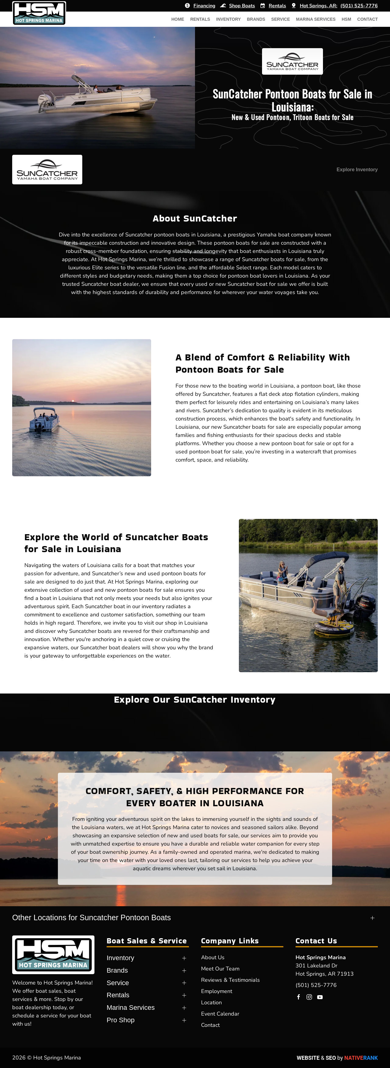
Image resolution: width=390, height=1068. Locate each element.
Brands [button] (256, 19)
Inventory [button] (228, 19)
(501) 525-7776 (316, 985)
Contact (367, 19)
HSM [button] (346, 19)
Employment (216, 991)
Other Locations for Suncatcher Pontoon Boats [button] (91, 917)
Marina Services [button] (316, 19)
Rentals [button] (200, 19)
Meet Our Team (220, 968)
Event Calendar (220, 1013)
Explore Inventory (357, 169)
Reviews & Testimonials (230, 980)
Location (211, 1002)
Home (177, 19)
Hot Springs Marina (321, 957)
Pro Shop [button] (121, 1020)
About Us (213, 957)
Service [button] (280, 19)
